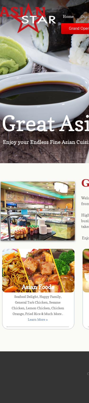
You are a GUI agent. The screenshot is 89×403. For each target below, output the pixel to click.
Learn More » (38, 319)
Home (68, 16)
